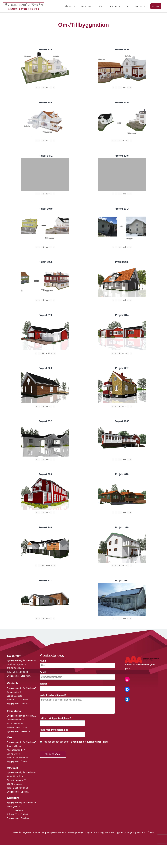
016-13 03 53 (20, 727)
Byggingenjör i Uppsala (17, 792)
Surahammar (39, 832)
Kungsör (88, 832)
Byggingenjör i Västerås (18, 703)
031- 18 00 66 (21, 814)
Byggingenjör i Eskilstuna (18, 731)
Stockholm (141, 832)
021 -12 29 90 (21, 699)
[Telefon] (77, 688)
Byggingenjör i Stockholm (19, 676)
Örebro (151, 832)
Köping (71, 832)
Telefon (44, 684)
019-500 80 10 (21, 757)
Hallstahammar (59, 832)
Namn (43, 661)
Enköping (98, 832)
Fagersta (27, 832)
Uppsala (119, 832)
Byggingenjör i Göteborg (18, 818)
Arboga (79, 832)
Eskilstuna (110, 832)
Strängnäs (130, 832)
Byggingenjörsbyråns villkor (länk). (89, 742)
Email (43, 672)
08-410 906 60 (21, 672)
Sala (48, 832)
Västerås (17, 832)
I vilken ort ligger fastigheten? (56, 718)
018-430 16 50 (21, 788)
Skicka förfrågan (53, 754)
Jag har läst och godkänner (75, 742)
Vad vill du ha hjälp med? (54, 695)
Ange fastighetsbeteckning (55, 730)
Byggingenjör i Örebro (17, 761)
